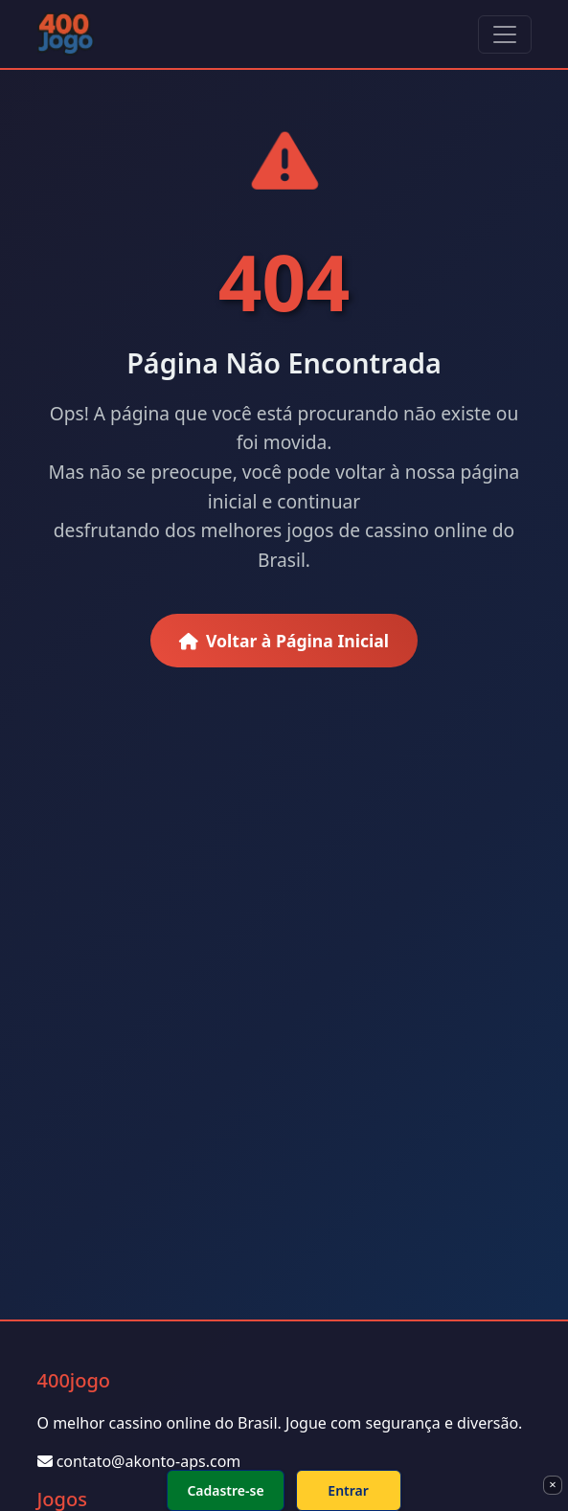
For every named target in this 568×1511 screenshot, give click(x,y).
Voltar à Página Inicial (284, 640)
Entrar (348, 1490)
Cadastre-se (225, 1490)
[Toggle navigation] (505, 34)
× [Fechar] (552, 1484)
